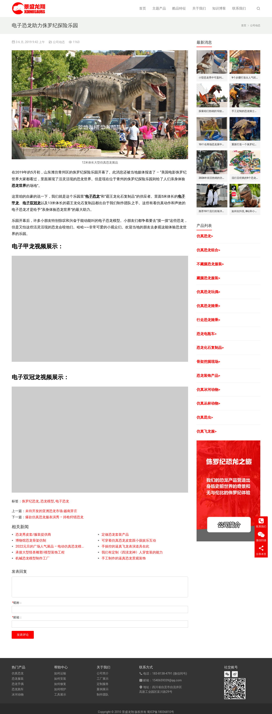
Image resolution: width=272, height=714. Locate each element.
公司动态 (59, 42)
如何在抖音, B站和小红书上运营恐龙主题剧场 (245, 211)
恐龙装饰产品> (208, 375)
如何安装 (60, 678)
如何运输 (60, 673)
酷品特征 (179, 8)
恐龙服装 (18, 678)
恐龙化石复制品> (210, 347)
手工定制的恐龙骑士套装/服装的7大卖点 (245, 111)
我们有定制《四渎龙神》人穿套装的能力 (132, 552)
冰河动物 (18, 694)
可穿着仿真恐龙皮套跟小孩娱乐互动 (129, 540)
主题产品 (159, 8)
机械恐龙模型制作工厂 (33, 558)
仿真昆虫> (205, 417)
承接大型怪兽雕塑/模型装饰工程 (40, 552)
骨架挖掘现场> (208, 361)
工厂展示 (103, 678)
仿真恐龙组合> (208, 250)
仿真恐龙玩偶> (208, 292)
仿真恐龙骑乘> (208, 306)
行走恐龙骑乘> (208, 320)
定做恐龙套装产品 (115, 534)
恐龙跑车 (18, 689)
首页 (142, 8)
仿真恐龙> (205, 236)
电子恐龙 (92, 196)
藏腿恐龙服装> (208, 278)
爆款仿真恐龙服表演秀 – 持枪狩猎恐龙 (54, 517)
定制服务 (103, 684)
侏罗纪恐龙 (30, 501)
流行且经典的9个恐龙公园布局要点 (245, 177)
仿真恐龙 (18, 673)
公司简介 (103, 673)
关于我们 (199, 8)
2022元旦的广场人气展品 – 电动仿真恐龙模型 (50, 546)
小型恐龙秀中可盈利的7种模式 (212, 77)
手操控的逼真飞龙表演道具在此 (125, 546)
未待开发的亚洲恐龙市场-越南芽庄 (51, 511)
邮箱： (17, 617)
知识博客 (219, 8)
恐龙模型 (47, 501)
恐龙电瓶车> (207, 334)
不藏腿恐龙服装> (210, 264)
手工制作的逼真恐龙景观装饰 (124, 558)
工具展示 (60, 694)
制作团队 (103, 694)
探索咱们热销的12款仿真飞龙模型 (212, 111)
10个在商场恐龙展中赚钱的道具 (212, 144)
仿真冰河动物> (208, 389)
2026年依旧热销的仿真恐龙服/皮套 (212, 177)
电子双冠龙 (32, 203)
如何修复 (60, 684)
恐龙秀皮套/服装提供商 (33, 534)
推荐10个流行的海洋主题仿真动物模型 (212, 211)
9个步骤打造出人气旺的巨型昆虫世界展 (245, 77)
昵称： (17, 602)
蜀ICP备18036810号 (160, 712)
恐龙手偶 (18, 684)
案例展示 (103, 689)
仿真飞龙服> (207, 431)
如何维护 (60, 689)
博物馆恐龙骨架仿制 (31, 540)
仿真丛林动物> (208, 403)
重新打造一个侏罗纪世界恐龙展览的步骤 (245, 144)
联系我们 (239, 8)
